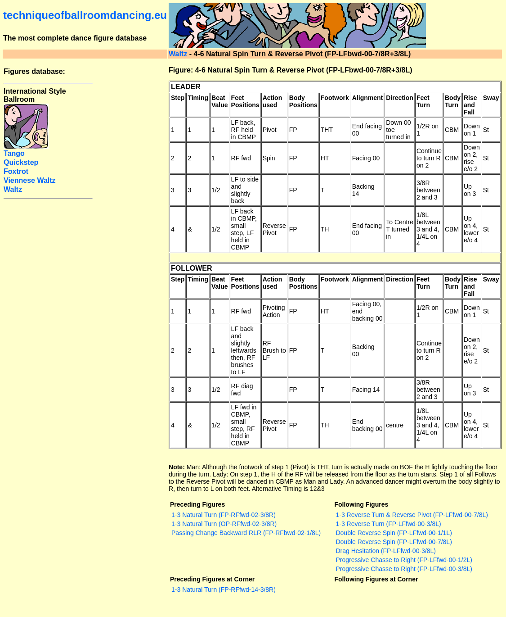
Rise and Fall (470, 105)
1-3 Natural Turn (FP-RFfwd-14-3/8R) (223, 589)
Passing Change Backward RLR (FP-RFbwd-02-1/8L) (246, 532)
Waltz (178, 54)
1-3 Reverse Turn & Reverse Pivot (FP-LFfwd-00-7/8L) (412, 514)
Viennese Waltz (30, 180)
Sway (491, 97)
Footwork (335, 97)
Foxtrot (16, 171)
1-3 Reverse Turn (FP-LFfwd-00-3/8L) (388, 523)
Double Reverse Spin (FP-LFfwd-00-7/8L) (394, 541)
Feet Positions (245, 101)
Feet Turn (423, 101)
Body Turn (453, 101)
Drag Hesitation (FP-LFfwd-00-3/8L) (386, 550)
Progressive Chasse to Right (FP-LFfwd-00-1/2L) (404, 559)
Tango (14, 153)
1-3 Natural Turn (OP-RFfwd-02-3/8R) (224, 523)
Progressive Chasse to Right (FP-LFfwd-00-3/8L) (404, 568)
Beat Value (219, 101)
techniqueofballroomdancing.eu (85, 15)
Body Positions (303, 101)
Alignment (367, 97)
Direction (399, 97)
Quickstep (21, 162)
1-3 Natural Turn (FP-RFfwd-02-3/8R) (223, 514)
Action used (272, 101)
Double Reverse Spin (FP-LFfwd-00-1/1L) (394, 532)
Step (177, 97)
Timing (198, 97)
